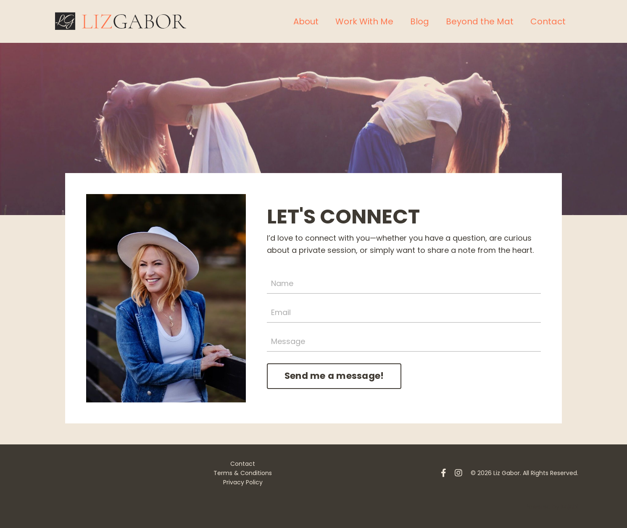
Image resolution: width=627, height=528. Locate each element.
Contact (548, 21)
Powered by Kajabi (551, 506)
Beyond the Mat (480, 21)
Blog (419, 21)
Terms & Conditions (242, 473)
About (306, 21)
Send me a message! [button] (334, 375)
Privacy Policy (243, 482)
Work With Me (364, 21)
